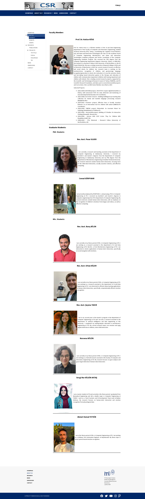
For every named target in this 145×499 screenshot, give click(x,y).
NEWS (56, 13)
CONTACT (73, 13)
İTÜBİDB (32, 496)
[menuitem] (29, 13)
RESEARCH (48, 13)
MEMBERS (32, 37)
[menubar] (50, 13)
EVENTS (31, 43)
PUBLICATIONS (33, 48)
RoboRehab (34, 58)
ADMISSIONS (63, 13)
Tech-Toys (34, 53)
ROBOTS (31, 40)
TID (32, 60)
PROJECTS (32, 50)
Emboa (33, 55)
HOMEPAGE (29, 13)
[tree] (35, 50)
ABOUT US (38, 13)
